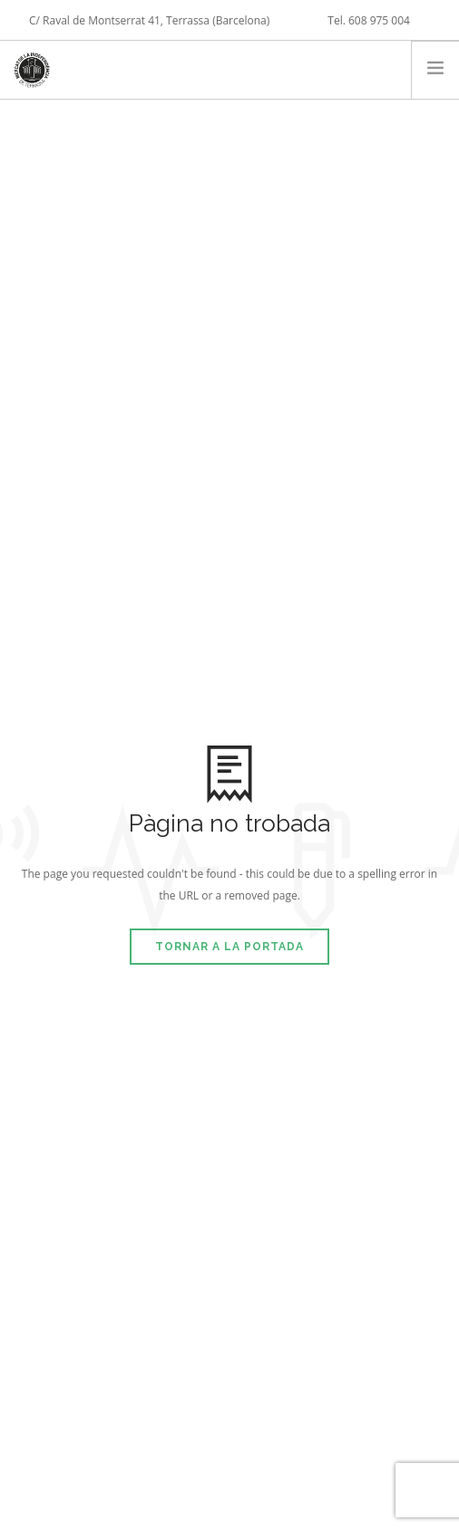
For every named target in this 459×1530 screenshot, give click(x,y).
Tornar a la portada (229, 946)
